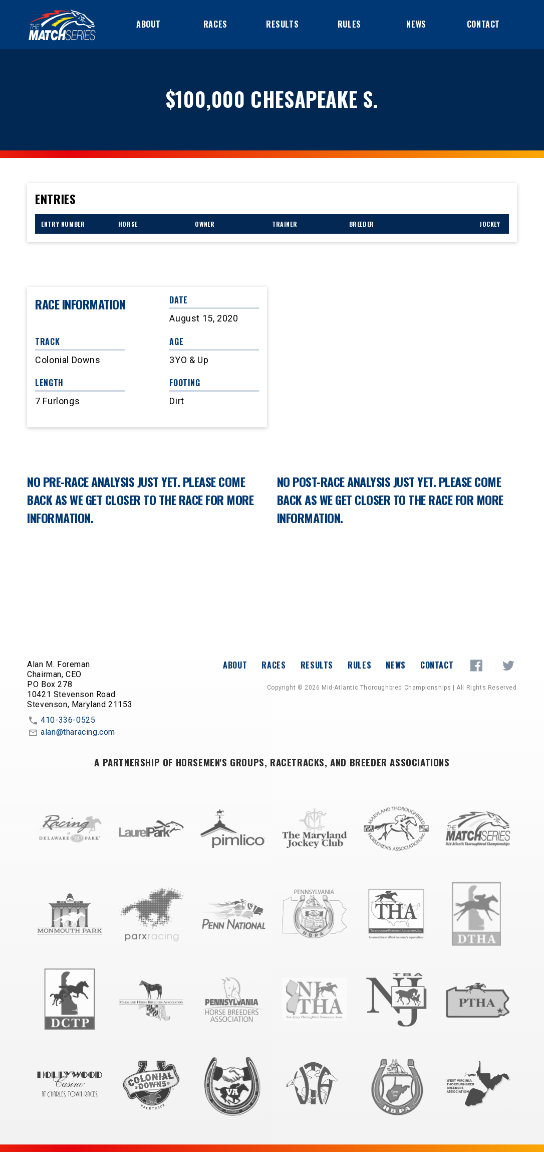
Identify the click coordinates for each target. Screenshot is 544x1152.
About (148, 24)
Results (282, 24)
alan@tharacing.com (71, 733)
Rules (349, 24)
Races (215, 24)
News (416, 24)
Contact (483, 24)
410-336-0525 (61, 721)
